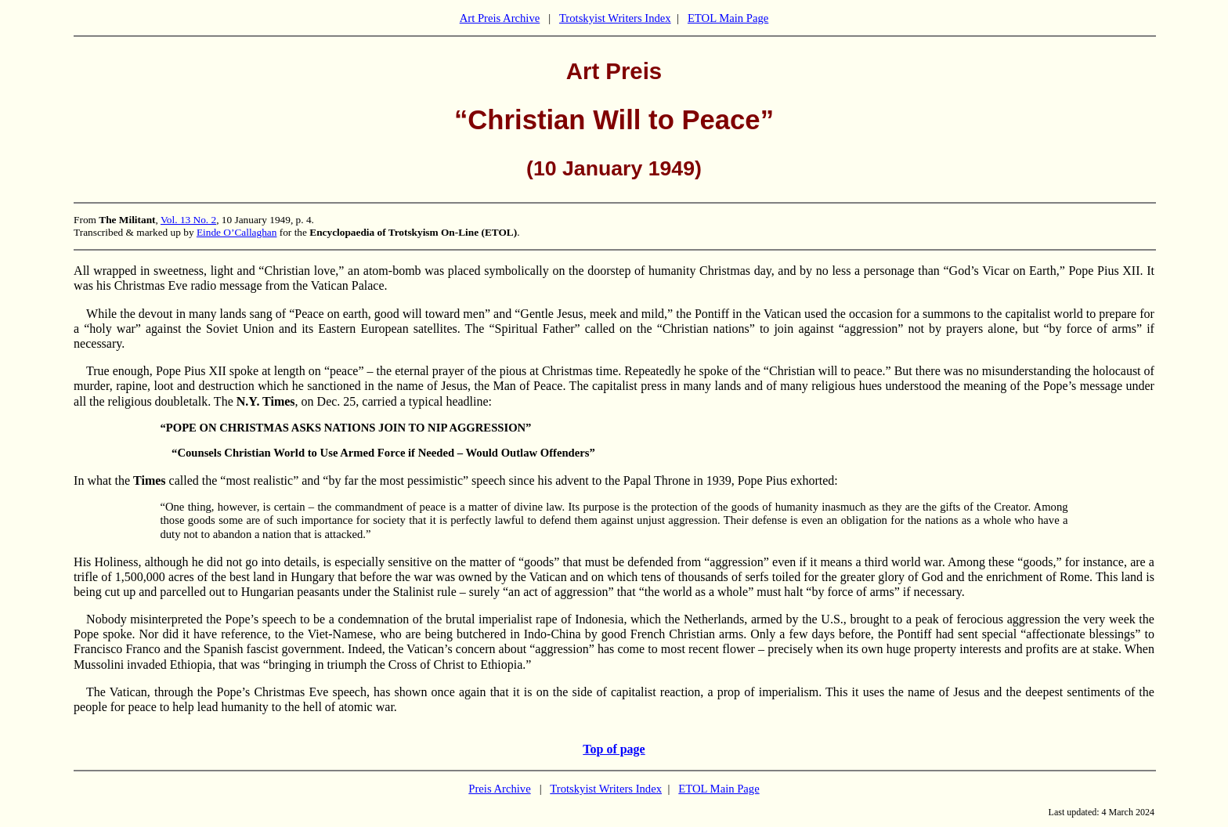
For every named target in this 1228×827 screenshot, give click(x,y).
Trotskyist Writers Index (615, 18)
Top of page (614, 749)
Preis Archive (499, 788)
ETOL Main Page (728, 18)
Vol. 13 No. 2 (188, 220)
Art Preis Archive (500, 18)
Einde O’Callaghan (237, 232)
